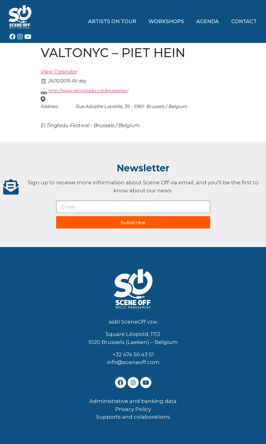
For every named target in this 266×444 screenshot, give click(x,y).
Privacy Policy (133, 409)
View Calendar (59, 72)
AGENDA (207, 21)
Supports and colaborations (133, 417)
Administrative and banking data (133, 401)
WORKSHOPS (166, 21)
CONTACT (244, 21)
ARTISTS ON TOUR (112, 21)
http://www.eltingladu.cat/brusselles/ (84, 91)
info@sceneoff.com (133, 362)
